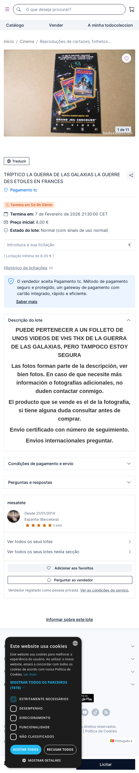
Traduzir (16, 161)
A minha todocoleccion (110, 25)
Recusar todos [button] (60, 749)
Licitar (106, 764)
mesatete (16, 502)
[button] (69, 320)
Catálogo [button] (15, 25)
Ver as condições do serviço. (104, 590)
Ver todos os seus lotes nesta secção (69, 551)
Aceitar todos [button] (26, 749)
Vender (56, 25)
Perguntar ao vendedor (70, 580)
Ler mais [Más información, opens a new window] (30, 674)
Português (121, 741)
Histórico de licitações (25, 267)
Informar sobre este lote (69, 619)
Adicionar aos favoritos (70, 568)
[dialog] (43, 702)
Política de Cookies (101, 731)
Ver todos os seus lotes (69, 541)
